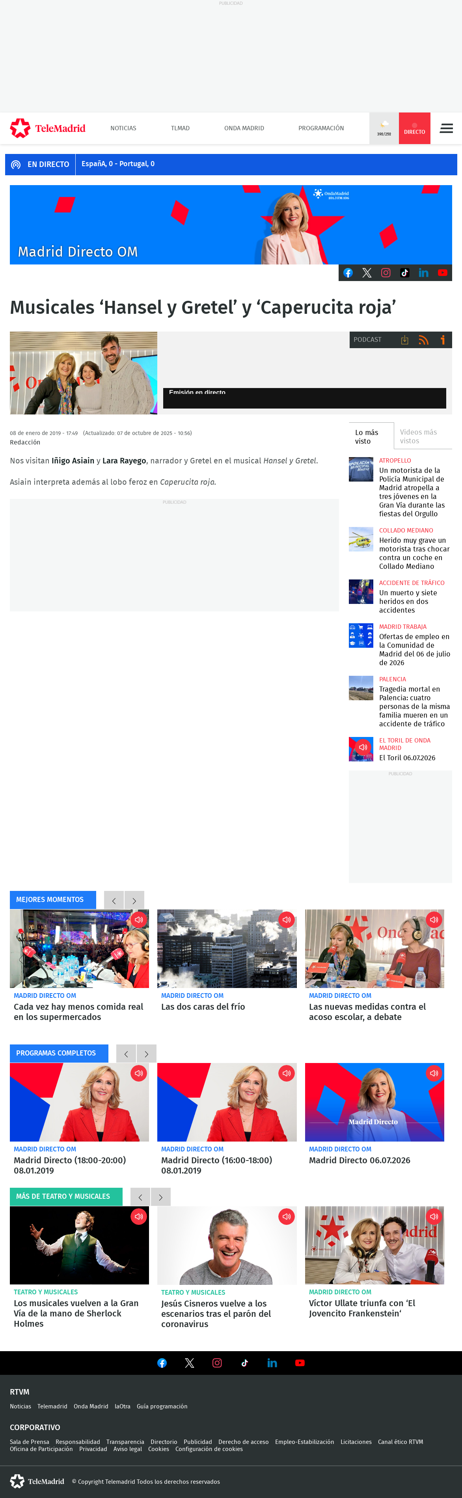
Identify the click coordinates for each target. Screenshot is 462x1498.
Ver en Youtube (300, 1363)
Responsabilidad (78, 1442)
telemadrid (37, 1481)
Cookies (158, 1449)
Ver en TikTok (245, 1364)
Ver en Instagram (217, 1363)
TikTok (404, 272)
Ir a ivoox (442, 340)
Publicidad (198, 1442)
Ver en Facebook (162, 1364)
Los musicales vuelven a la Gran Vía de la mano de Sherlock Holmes (79, 1245)
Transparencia (125, 1442)
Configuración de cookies (209, 1449)
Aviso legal (128, 1449)
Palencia (392, 679)
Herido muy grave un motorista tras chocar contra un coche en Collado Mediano (361, 539)
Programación (321, 128)
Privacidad (93, 1449)
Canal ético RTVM (400, 1442)
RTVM (20, 1392)
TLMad (180, 128)
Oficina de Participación (41, 1449)
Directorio (164, 1442)
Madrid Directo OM (45, 995)
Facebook (348, 272)
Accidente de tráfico (412, 583)
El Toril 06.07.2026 (361, 749)
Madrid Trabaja (403, 627)
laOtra (122, 1407)
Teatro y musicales (46, 1292)
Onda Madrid (244, 128)
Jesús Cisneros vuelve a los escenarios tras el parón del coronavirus (226, 1245)
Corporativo (35, 1428)
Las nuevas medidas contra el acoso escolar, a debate (374, 948)
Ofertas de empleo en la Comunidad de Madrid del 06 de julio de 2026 (361, 635)
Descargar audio (404, 340)
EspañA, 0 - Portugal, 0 (118, 164)
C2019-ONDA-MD (231, 224)
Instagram (385, 272)
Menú (446, 128)
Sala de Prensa (29, 1442)
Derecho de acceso (243, 1442)
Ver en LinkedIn (272, 1363)
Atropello (395, 460)
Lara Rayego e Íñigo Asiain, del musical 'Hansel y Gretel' (83, 373)
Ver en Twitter (189, 1364)
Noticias (123, 128)
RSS (423, 340)
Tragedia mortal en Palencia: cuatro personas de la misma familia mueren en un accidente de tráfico (361, 688)
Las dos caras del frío (226, 948)
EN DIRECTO (48, 165)
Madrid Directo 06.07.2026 (374, 1102)
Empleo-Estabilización (304, 1442)
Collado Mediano (406, 530)
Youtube (442, 272)
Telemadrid (52, 1407)
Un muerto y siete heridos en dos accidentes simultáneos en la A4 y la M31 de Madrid (361, 591)
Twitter (367, 272)
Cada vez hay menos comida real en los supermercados (79, 948)
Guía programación (162, 1407)
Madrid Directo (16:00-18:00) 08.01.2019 (226, 1102)
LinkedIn (423, 272)
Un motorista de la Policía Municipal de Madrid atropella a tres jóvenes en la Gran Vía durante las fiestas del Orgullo (361, 469)
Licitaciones (356, 1442)
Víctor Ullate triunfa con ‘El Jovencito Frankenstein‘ (374, 1245)
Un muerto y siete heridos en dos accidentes (408, 602)
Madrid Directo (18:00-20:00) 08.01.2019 (79, 1102)
